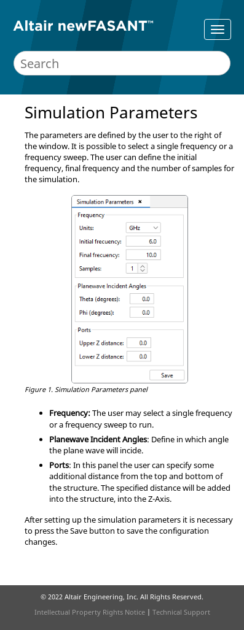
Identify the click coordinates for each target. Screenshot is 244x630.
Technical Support (181, 612)
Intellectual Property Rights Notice (89, 612)
